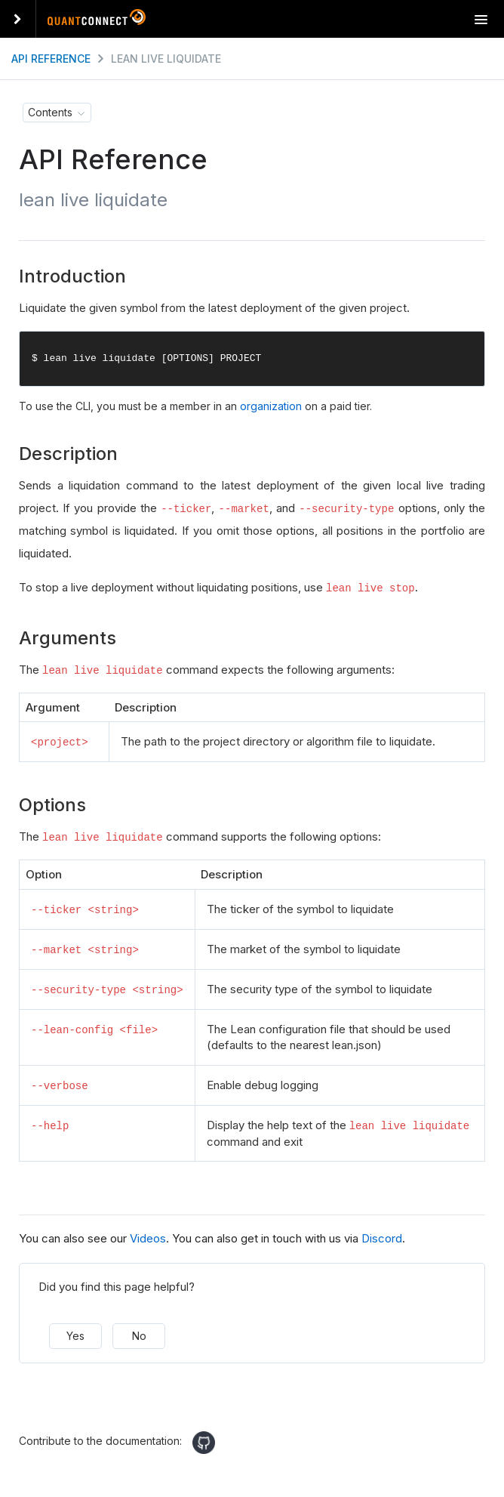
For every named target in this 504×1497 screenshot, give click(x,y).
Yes (75, 1333)
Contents (50, 112)
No (139, 1333)
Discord (381, 1236)
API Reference (51, 58)
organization (271, 406)
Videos (148, 1236)
